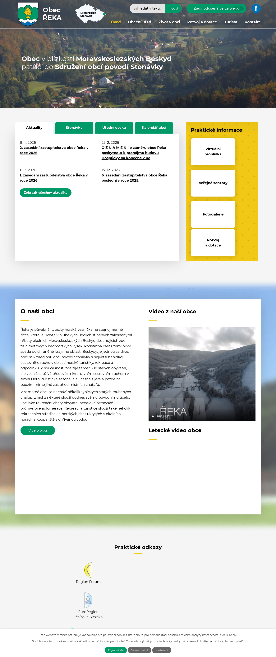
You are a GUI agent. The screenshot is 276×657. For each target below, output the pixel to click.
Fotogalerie (206, 184)
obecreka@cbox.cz (54, 628)
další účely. (229, 634)
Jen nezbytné (140, 650)
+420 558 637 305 (84, 622)
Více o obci (37, 372)
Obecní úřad (139, 22)
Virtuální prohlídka (205, 151)
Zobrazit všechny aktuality (49, 193)
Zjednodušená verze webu (216, 8)
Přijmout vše (113, 650)
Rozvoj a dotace (202, 22)
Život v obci (169, 22)
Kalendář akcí (154, 128)
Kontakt (252, 22)
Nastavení (164, 650)
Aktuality (34, 128)
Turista (230, 22)
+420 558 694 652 (52, 622)
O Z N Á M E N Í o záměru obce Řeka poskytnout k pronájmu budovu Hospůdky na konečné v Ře (134, 153)
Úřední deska (114, 128)
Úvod (116, 22)
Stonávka (74, 128)
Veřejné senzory (238, 151)
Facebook (90, 589)
